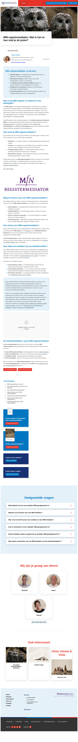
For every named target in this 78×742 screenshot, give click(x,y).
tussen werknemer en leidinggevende (23, 307)
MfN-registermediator (13, 50)
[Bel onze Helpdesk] (12, 474)
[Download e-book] (12, 423)
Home (8, 694)
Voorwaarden (9, 721)
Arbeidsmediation (31, 697)
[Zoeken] (43, 3)
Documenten (10, 699)
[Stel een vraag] (11, 460)
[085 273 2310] (73, 3)
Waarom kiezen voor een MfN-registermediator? (14, 393)
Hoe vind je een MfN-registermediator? (16, 395)
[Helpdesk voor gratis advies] (56, 3)
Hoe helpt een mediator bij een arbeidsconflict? (14, 398)
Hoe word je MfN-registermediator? (16, 390)
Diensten (8, 696)
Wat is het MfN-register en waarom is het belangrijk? (17, 387)
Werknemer (27, 709)
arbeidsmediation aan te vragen (29, 255)
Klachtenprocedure (36, 721)
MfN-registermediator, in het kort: (15, 384)
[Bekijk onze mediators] (39, 622)
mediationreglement (8, 124)
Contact (8, 705)
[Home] (6, 51)
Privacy (26, 721)
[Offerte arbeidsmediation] (25, 369)
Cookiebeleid (19, 721)
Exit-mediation (30, 699)
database (28, 230)
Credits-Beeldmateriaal (49, 721)
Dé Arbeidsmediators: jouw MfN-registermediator (15, 402)
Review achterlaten (62, 721)
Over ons (9, 701)
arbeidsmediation (44, 352)
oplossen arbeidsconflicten (10, 165)
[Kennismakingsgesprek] (10, 369)
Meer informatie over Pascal (18, 62)
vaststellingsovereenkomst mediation (20, 275)
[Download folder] (12, 447)
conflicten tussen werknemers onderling (30, 303)
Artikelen (9, 703)
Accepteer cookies (22, 327)
